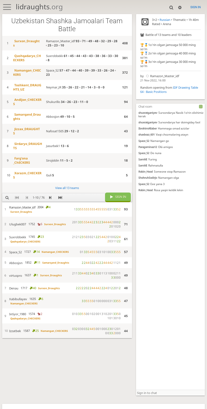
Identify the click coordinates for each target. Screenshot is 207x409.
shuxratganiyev (147, 112)
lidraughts (39, 6)
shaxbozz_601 (146, 134)
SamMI (142, 159)
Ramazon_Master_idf (162, 76)
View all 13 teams (67, 188)
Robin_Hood (145, 171)
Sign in (195, 7)
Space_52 (143, 141)
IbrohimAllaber (147, 128)
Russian (165, 20)
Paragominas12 (147, 147)
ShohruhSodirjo (147, 177)
